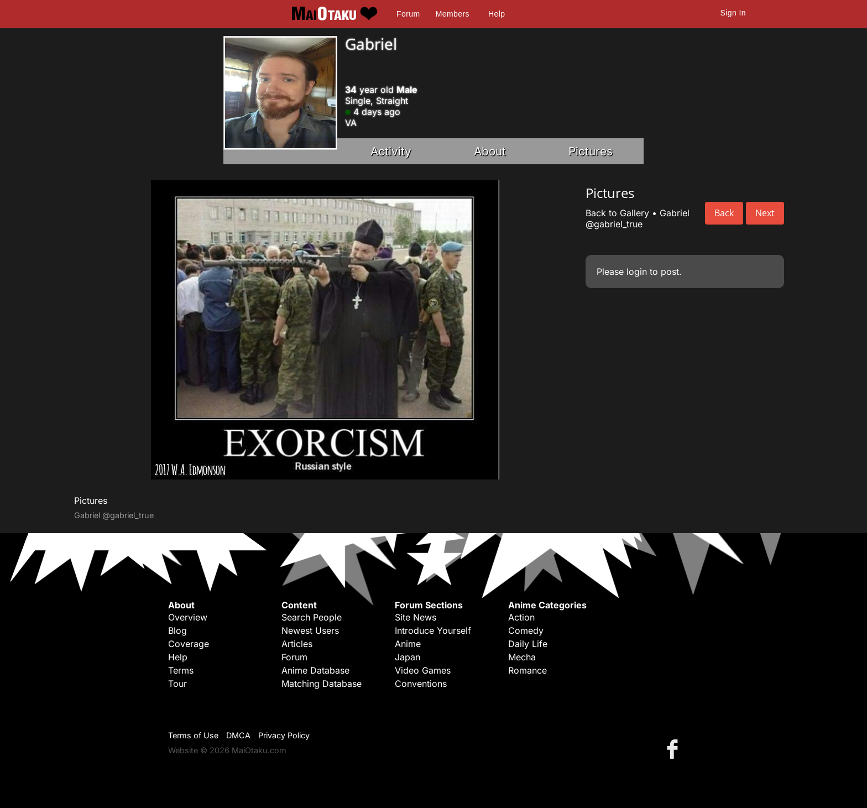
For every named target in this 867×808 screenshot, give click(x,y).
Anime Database (315, 670)
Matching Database (321, 683)
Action (521, 617)
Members (452, 13)
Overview (187, 617)
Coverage (188, 643)
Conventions (421, 683)
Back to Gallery (617, 212)
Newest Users (310, 630)
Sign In (733, 12)
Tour (177, 683)
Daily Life (527, 643)
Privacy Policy (284, 735)
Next (765, 213)
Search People (311, 617)
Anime (408, 643)
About (490, 151)
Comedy (526, 630)
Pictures (590, 151)
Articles (296, 643)
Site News (415, 617)
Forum (408, 13)
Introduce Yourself (433, 630)
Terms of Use (193, 735)
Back (724, 213)
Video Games (423, 670)
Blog (177, 630)
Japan (407, 657)
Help (496, 13)
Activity (390, 151)
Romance (527, 670)
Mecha (522, 657)
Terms (181, 670)
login (636, 271)
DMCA (238, 735)
